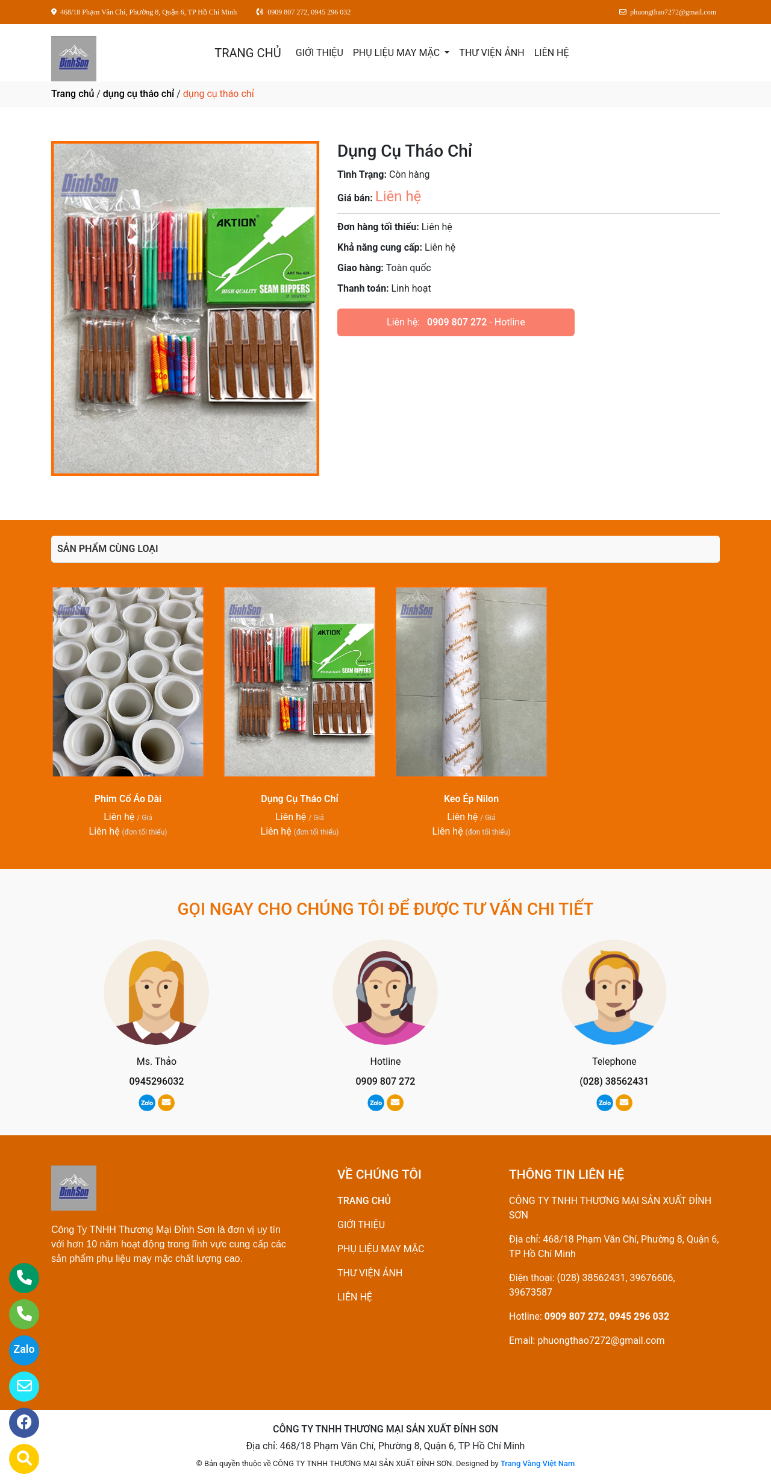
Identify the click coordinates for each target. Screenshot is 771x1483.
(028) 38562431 (614, 1081)
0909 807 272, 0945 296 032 (607, 1316)
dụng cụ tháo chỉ (138, 93)
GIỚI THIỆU (319, 52)
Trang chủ (72, 93)
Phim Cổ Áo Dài (128, 798)
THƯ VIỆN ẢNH (491, 52)
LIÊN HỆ (551, 52)
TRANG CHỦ (247, 53)
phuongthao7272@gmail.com (600, 1340)
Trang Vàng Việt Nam (538, 1463)
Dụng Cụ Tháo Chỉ (299, 798)
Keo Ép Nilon (471, 798)
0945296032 (157, 1081)
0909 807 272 (457, 322)
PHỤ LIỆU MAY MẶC (398, 52)
